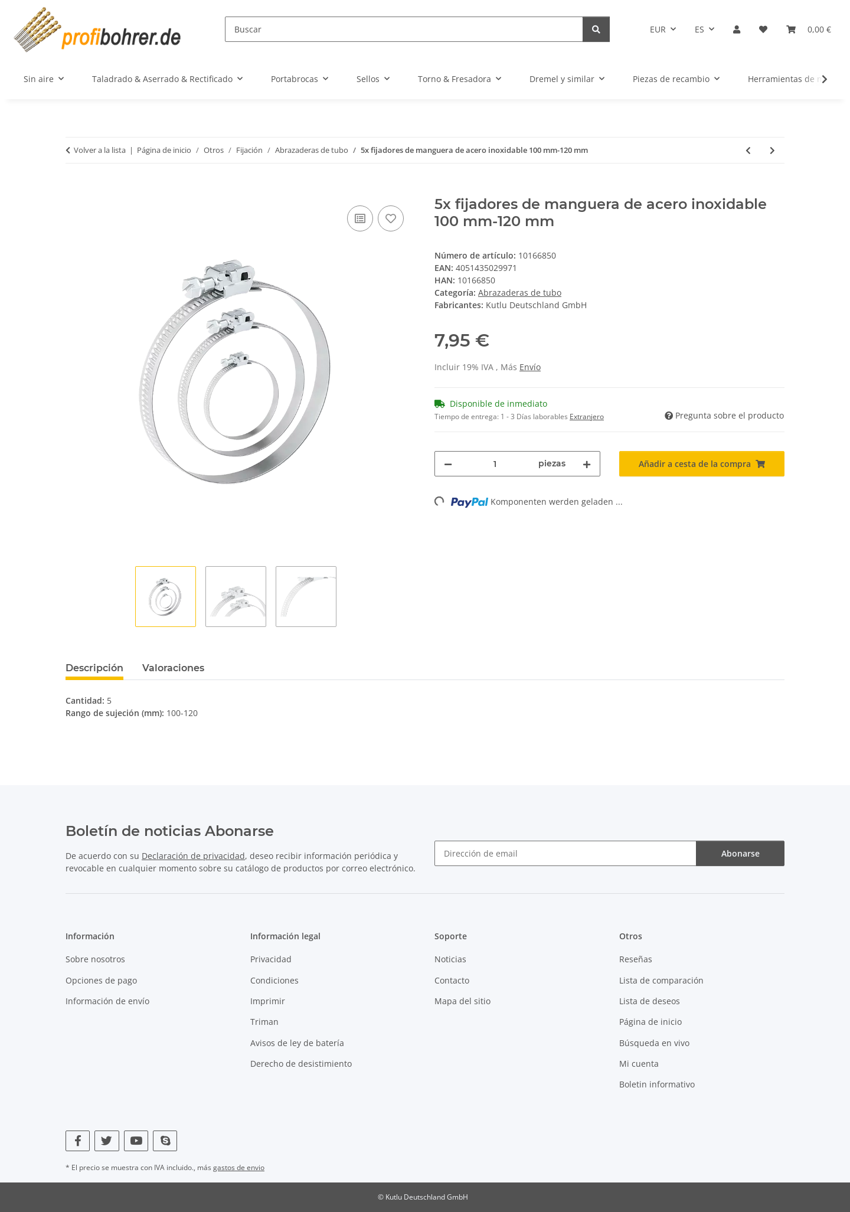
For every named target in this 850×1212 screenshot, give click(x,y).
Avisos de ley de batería (297, 1042)
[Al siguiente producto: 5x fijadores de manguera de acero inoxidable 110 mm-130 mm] (772, 150)
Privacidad (271, 959)
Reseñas (635, 959)
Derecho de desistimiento (301, 1063)
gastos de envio (238, 1167)
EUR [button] (658, 29)
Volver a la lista (100, 150)
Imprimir (267, 1001)
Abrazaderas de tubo (519, 292)
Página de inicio (650, 1021)
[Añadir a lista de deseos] (391, 218)
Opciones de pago (101, 980)
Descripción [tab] (94, 668)
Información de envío (107, 1001)
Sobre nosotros (95, 959)
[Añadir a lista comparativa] (360, 218)
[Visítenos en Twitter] (106, 1141)
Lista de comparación (661, 980)
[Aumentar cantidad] (587, 464)
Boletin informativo (657, 1084)
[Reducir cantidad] (448, 464)
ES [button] (699, 29)
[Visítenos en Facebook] (78, 1141)
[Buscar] (404, 29)
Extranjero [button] (587, 416)
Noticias (450, 959)
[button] (737, 29)
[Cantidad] (495, 464)
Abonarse (740, 853)
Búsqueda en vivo (654, 1042)
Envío (530, 367)
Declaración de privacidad (193, 855)
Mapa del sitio (462, 1001)
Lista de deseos (649, 1001)
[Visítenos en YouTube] (136, 1141)
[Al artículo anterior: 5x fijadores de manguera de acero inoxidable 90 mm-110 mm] (748, 150)
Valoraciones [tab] (173, 668)
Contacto (451, 980)
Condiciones (274, 980)
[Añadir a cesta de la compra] (75, 189)
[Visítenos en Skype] (165, 1141)
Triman (264, 1021)
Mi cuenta (639, 1063)
